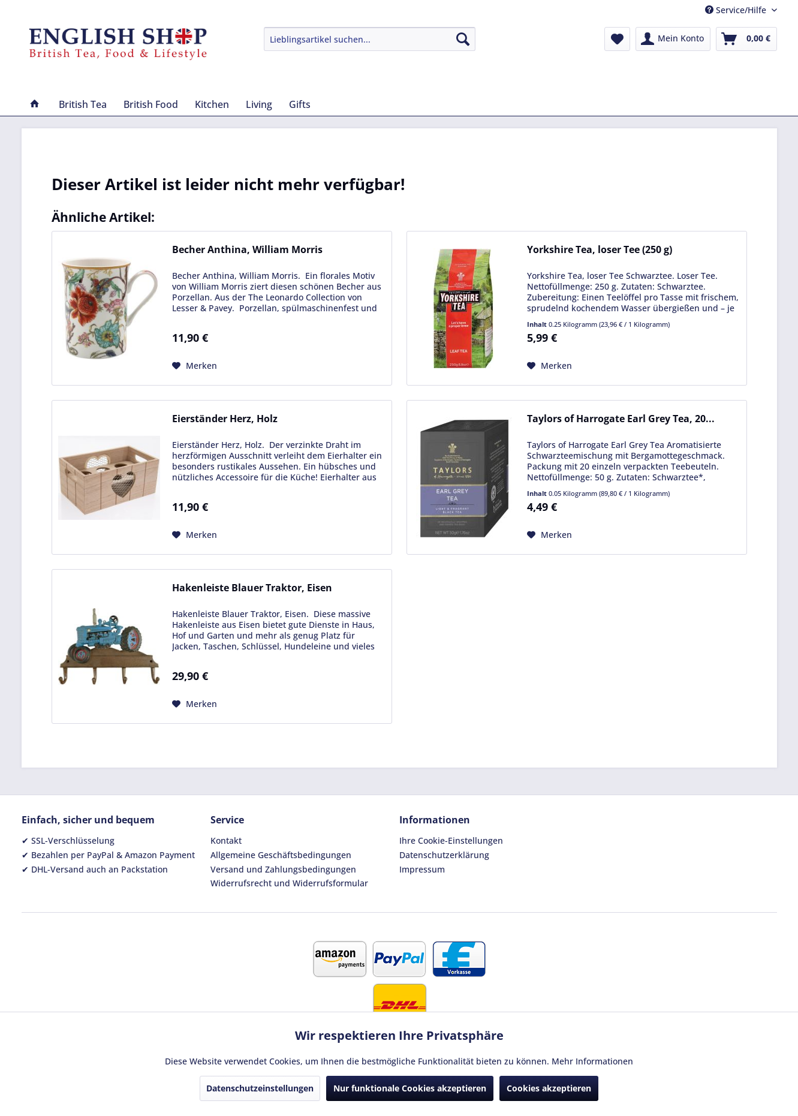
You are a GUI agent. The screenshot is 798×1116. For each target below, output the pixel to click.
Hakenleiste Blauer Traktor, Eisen (252, 588)
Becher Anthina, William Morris (247, 249)
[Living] (259, 104)
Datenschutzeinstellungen (260, 1088)
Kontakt (226, 840)
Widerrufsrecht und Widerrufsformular (289, 883)
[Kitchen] (211, 104)
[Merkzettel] (617, 39)
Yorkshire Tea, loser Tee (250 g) (599, 249)
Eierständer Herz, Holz (225, 419)
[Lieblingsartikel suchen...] (369, 39)
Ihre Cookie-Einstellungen (451, 840)
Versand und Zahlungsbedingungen (283, 869)
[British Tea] (82, 104)
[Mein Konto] (673, 39)
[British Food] (150, 104)
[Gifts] (300, 104)
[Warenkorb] (746, 39)
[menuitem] (369, 39)
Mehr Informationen (592, 1061)
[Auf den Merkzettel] (194, 366)
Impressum (422, 869)
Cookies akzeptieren (549, 1088)
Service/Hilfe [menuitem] (737, 10)
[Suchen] (462, 39)
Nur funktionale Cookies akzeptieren (409, 1088)
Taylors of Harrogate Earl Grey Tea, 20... (621, 419)
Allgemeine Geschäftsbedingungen (280, 855)
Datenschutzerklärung (444, 855)
